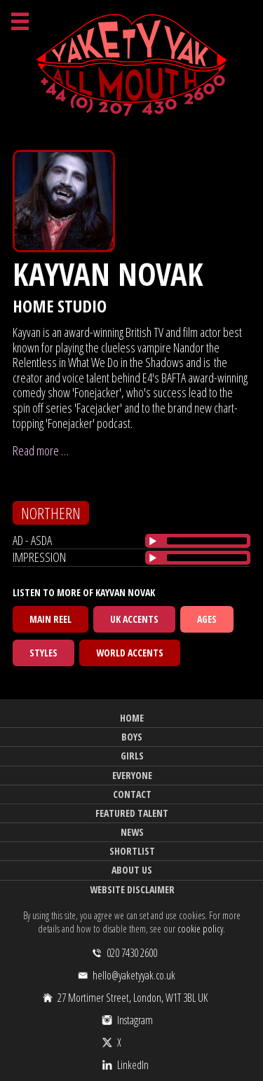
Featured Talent (131, 813)
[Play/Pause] (153, 540)
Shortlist (132, 851)
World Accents (129, 652)
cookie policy (200, 928)
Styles (43, 652)
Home (132, 717)
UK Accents (134, 619)
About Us (132, 869)
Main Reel (50, 619)
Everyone (132, 775)
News (132, 832)
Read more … (41, 450)
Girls (132, 755)
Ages (207, 619)
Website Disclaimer (132, 889)
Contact (132, 794)
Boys (131, 736)
